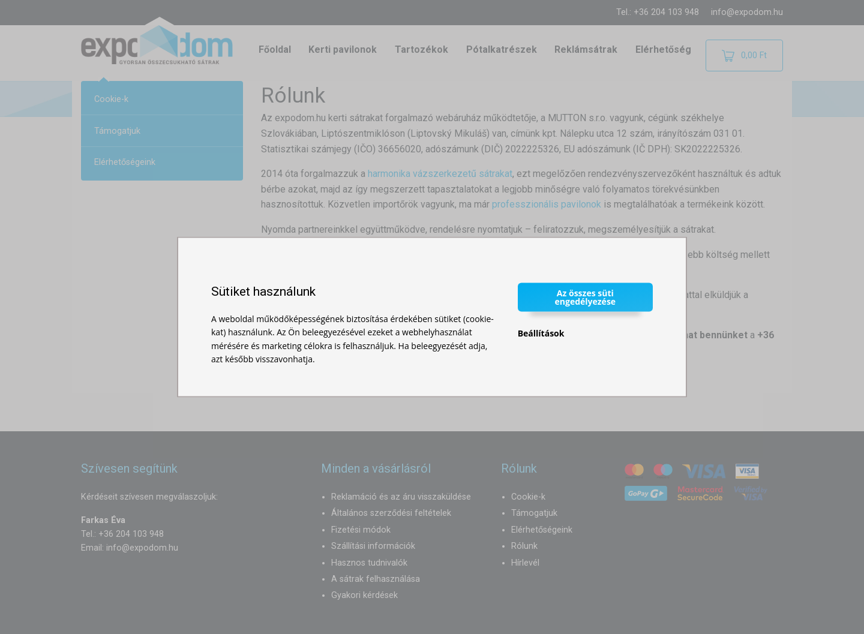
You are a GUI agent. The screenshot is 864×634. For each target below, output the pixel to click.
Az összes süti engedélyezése (585, 297)
